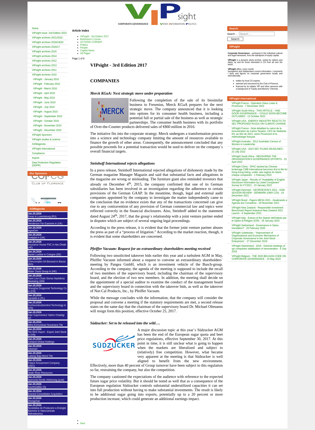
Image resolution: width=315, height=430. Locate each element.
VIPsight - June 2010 (44, 102)
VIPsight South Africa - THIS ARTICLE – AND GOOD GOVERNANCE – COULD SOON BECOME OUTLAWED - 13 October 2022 (259, 113)
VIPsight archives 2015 (44, 51)
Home (35, 28)
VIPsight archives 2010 (44, 74)
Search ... (232, 34)
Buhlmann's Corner (90, 39)
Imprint (35, 158)
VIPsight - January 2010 (46, 79)
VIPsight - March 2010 (45, 88)
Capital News (87, 50)
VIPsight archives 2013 (44, 65)
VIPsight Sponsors (42, 134)
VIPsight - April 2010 (44, 93)
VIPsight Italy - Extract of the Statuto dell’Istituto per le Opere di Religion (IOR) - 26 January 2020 (259, 219)
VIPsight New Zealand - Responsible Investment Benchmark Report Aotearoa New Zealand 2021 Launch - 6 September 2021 (257, 210)
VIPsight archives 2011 (44, 70)
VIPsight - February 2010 (46, 83)
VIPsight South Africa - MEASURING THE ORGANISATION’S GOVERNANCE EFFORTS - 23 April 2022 (259, 159)
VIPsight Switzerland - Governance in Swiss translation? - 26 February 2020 (255, 227)
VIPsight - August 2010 (45, 111)
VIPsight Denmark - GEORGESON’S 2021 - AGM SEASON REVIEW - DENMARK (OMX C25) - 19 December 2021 (258, 193)
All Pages (85, 53)
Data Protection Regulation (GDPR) (46, 164)
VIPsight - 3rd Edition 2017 (94, 36)
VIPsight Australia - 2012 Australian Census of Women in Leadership (256, 143)
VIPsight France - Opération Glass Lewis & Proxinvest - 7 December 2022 (254, 104)
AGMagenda (38, 144)
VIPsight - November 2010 (47, 125)
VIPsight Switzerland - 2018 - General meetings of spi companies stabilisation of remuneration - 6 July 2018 (259, 248)
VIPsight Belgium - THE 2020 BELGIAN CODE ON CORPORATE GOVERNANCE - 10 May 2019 (259, 257)
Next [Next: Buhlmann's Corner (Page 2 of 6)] (82, 423)
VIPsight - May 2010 (44, 97)
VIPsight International (43, 148)
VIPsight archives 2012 (44, 60)
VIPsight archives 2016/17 (46, 46)
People (84, 47)
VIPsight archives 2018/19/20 (47, 42)
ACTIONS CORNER (91, 42)
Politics (84, 44)
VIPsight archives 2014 (44, 56)
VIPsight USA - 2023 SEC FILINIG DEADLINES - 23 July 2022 (258, 150)
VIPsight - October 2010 (46, 121)
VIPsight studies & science (46, 139)
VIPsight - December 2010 (47, 130)
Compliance (38, 153)
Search (235, 38)
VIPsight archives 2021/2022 (47, 37)
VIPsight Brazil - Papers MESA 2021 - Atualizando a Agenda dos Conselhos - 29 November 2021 (259, 201)
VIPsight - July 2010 (44, 107)
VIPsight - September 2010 (47, 116)
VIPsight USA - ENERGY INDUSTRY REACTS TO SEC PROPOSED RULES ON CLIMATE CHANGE (259, 122)
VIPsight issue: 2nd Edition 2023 (49, 33)
